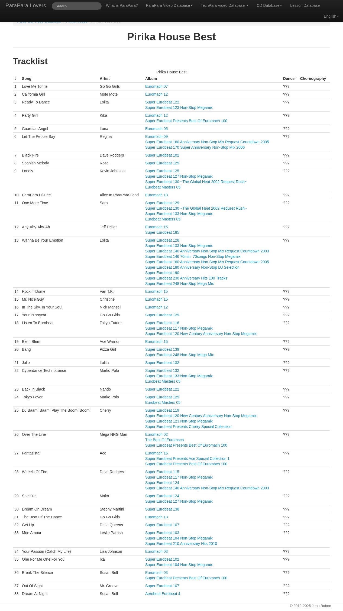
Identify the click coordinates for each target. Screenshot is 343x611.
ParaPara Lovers (25, 5)
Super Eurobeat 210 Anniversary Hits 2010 (181, 543)
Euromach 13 (156, 195)
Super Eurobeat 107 (162, 525)
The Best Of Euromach (164, 440)
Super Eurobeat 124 (162, 482)
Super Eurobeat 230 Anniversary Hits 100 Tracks (186, 278)
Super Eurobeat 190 (162, 273)
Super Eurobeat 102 (162, 155)
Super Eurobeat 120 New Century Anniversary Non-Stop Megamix (201, 334)
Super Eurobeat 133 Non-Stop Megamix (179, 214)
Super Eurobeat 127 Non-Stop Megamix (179, 176)
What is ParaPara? (122, 5)
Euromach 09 (156, 136)
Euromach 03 (156, 551)
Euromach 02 (156, 434)
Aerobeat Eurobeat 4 (162, 594)
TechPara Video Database (224, 5)
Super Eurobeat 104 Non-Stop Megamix (179, 538)
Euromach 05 (156, 128)
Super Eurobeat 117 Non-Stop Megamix (179, 328)
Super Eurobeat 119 (162, 410)
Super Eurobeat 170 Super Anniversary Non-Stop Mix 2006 (195, 147)
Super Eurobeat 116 (162, 323)
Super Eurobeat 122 (162, 102)
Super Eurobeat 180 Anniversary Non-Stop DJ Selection (192, 267)
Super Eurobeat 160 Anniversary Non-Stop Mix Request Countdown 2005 (207, 142)
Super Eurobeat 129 (162, 203)
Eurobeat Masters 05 (162, 187)
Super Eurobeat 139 (162, 349)
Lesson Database (305, 5)
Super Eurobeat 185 (162, 232)
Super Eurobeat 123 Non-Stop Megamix (179, 107)
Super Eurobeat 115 (162, 472)
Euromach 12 (156, 94)
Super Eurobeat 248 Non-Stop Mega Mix (179, 283)
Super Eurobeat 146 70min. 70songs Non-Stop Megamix (193, 256)
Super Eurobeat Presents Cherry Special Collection (188, 426)
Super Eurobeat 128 (162, 240)
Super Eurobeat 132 (162, 362)
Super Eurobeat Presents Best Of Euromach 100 (186, 121)
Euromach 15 (156, 227)
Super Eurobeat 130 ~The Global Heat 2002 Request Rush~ (196, 182)
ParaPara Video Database (169, 5)
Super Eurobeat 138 (162, 509)
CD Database (269, 5)
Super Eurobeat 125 (162, 163)
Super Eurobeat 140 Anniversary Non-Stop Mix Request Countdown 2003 (207, 251)
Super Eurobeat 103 (162, 533)
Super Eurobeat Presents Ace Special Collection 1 (187, 458)
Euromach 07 (156, 86)
